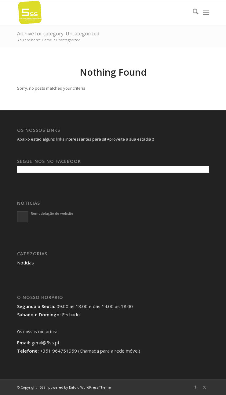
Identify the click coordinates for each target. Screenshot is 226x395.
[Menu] (206, 12)
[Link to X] (204, 387)
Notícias (25, 263)
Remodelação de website (52, 213)
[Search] (193, 12)
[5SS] (94, 12)
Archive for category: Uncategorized (58, 33)
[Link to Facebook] (195, 387)
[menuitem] (193, 12)
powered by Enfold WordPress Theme (79, 387)
